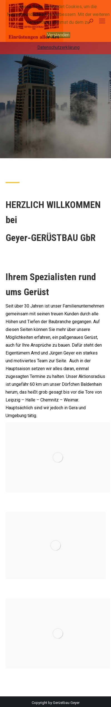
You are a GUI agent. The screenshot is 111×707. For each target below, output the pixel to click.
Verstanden (58, 34)
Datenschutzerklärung (58, 47)
